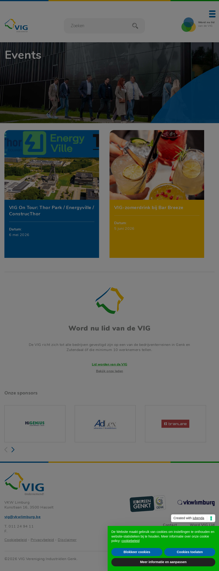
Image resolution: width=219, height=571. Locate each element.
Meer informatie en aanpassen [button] (163, 562)
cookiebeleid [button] (131, 541)
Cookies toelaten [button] (190, 552)
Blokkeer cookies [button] (136, 552)
